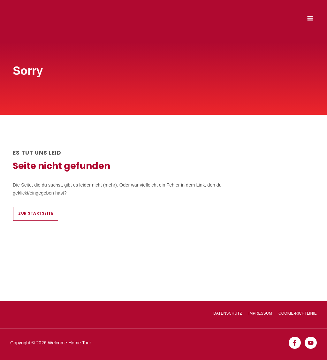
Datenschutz (227, 313)
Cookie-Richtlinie (297, 313)
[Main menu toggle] (310, 18)
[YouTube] (311, 343)
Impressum (260, 313)
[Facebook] (295, 343)
